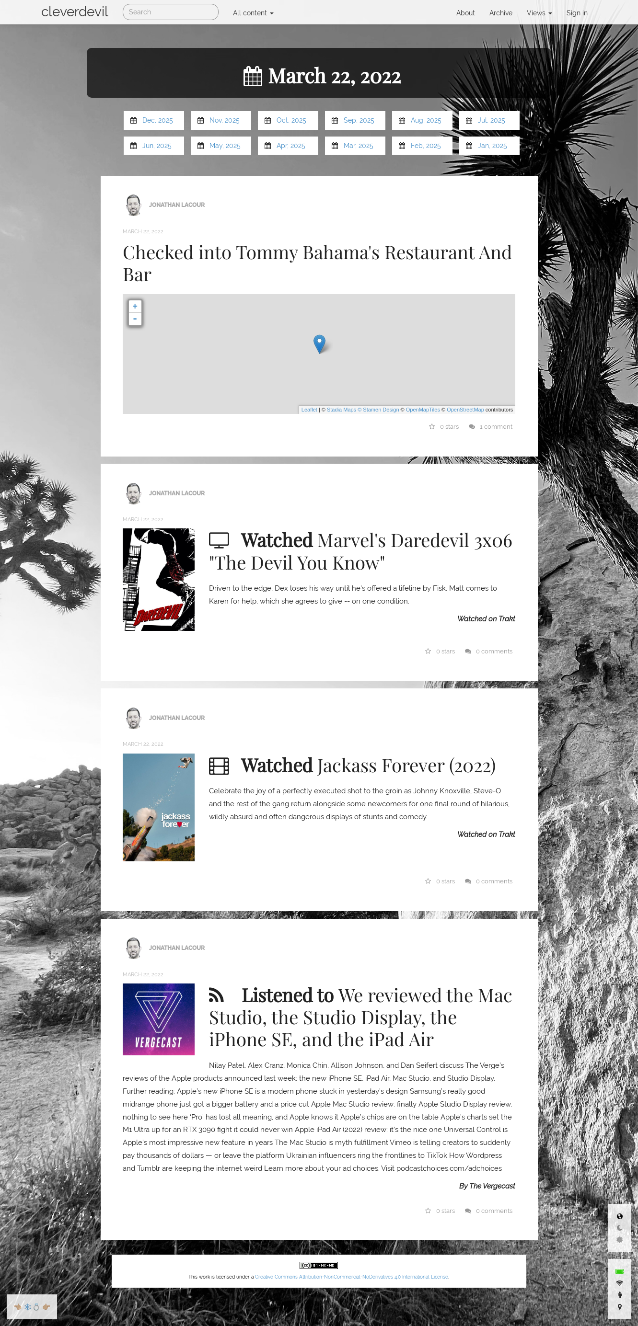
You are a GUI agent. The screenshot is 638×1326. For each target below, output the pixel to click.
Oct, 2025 (291, 120)
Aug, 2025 (426, 120)
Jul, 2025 (491, 120)
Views (539, 13)
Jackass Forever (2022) (406, 764)
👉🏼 (46, 1307)
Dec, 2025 (157, 120)
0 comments (488, 651)
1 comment (490, 426)
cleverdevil (74, 12)
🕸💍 (31, 1307)
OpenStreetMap (465, 409)
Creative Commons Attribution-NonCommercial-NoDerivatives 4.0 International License (351, 1277)
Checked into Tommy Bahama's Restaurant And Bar (317, 262)
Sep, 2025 (359, 120)
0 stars (444, 426)
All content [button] (253, 13)
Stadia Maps (341, 409)
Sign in (577, 13)
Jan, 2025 (492, 145)
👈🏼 (17, 1307)
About (465, 13)
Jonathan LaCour (177, 204)
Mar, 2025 (358, 145)
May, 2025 (225, 145)
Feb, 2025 (426, 145)
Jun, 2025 (157, 145)
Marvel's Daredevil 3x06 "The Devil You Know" (360, 550)
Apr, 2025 (291, 145)
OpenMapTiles (423, 409)
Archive (500, 13)
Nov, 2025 (224, 120)
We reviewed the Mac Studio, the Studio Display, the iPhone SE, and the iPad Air (360, 1016)
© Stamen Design (378, 409)
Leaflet (309, 409)
